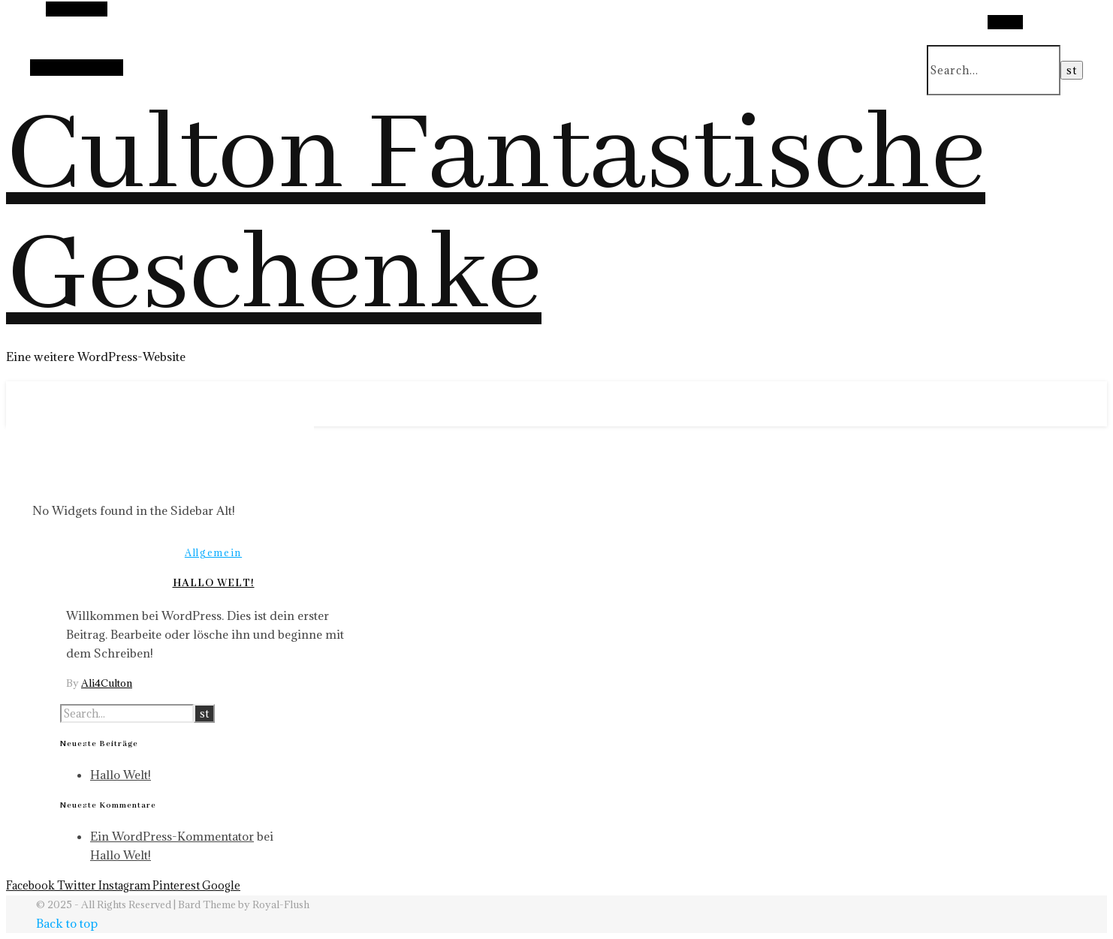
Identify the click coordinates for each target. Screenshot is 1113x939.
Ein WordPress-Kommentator (172, 836)
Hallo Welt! (214, 583)
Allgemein (213, 552)
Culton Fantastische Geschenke (495, 216)
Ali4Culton (106, 683)
